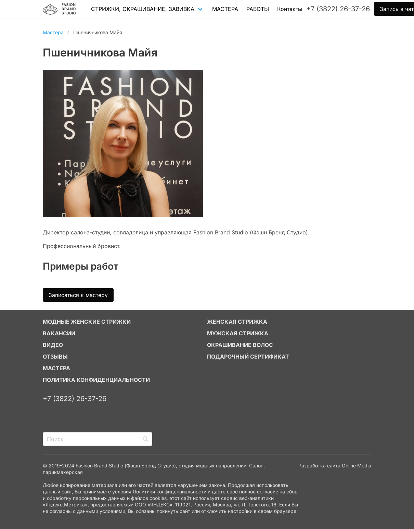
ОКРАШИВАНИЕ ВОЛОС (240, 344)
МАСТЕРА (225, 8)
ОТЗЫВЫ (55, 356)
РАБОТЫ (257, 8)
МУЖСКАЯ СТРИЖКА (237, 333)
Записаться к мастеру (78, 295)
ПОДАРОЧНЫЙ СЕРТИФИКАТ (248, 356)
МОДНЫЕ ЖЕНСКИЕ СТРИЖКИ (87, 321)
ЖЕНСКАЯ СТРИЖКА (237, 321)
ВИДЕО (53, 344)
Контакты (289, 8)
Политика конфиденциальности (96, 379)
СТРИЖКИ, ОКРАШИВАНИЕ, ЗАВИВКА (142, 8)
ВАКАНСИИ (59, 333)
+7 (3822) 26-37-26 (74, 399)
